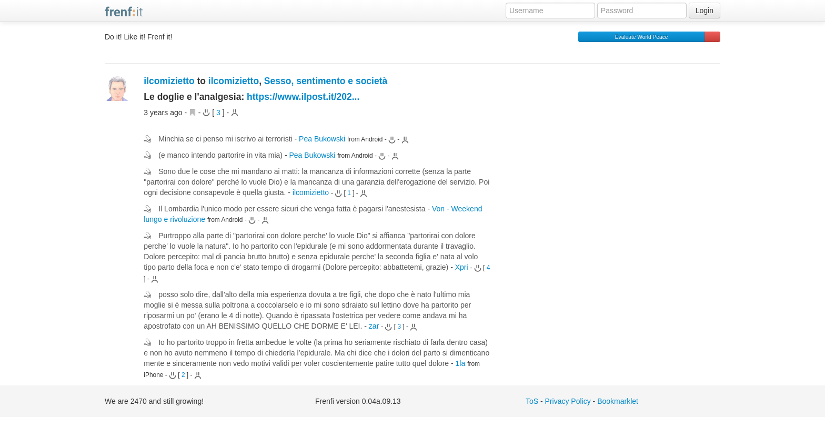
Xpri (461, 267)
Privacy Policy (568, 401)
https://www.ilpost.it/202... (303, 96)
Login (704, 10)
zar (374, 326)
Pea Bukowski (322, 139)
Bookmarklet (617, 401)
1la (461, 363)
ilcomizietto (169, 81)
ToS (532, 401)
